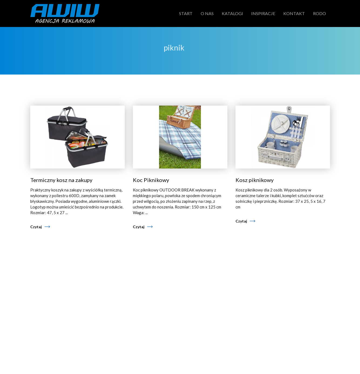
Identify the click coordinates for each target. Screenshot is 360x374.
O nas (207, 13)
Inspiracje (263, 13)
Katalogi (232, 13)
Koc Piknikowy (151, 180)
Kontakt (294, 13)
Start (186, 13)
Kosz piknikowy (254, 180)
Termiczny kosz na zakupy (61, 180)
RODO (319, 13)
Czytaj (36, 226)
